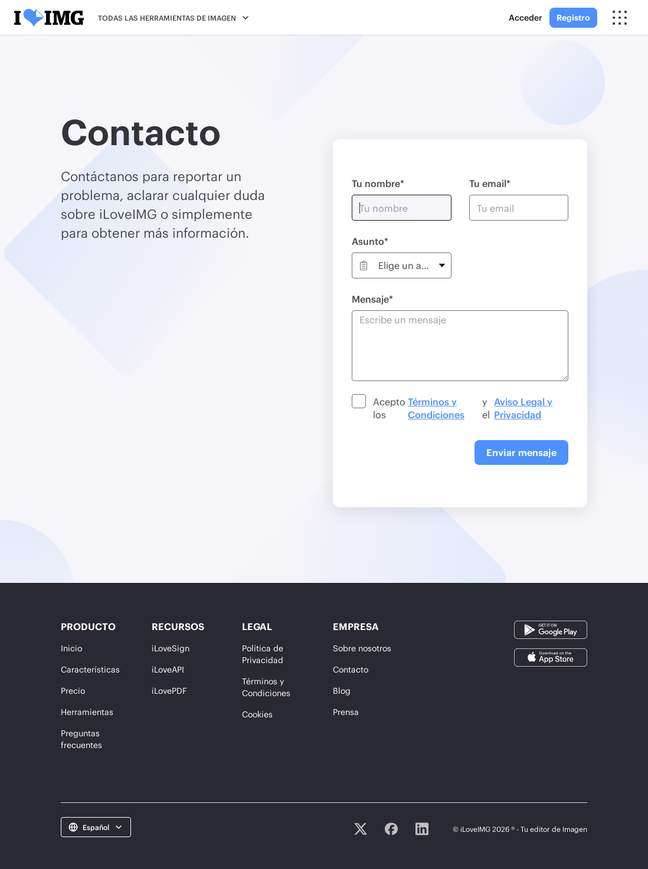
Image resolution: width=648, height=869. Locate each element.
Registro (573, 17)
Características (90, 669)
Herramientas (87, 712)
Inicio (71, 648)
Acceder (525, 17)
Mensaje (370, 298)
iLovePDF (169, 691)
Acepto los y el (469, 408)
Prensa (346, 712)
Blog (342, 691)
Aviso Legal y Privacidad (523, 408)
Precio (73, 691)
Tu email (487, 183)
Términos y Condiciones (436, 408)
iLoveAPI (168, 669)
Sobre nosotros (362, 648)
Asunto (368, 241)
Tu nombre (376, 183)
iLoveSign (170, 648)
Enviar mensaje (521, 452)
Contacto (350, 669)
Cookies (257, 714)
